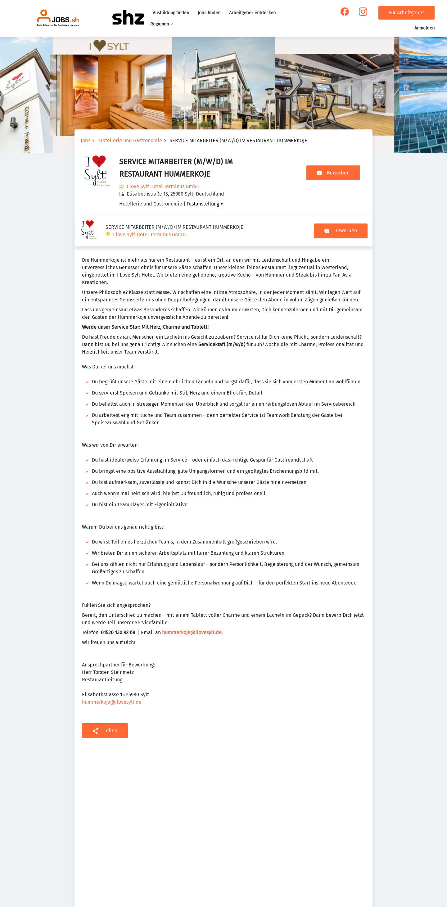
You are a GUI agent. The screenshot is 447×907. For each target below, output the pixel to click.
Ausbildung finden (171, 13)
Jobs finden (209, 13)
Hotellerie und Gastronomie (130, 140)
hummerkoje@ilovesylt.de (112, 671)
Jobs (85, 140)
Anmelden (424, 28)
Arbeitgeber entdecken (252, 13)
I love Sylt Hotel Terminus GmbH (163, 186)
